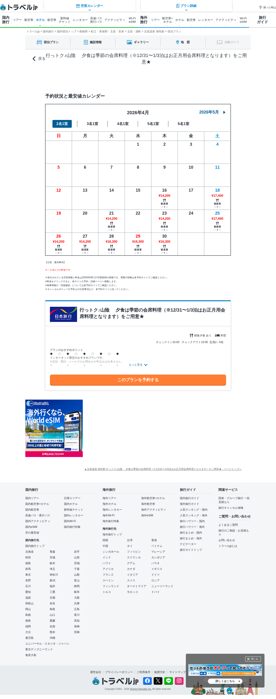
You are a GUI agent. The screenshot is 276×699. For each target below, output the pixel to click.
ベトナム (156, 546)
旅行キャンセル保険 (230, 507)
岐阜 (77, 592)
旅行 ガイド (262, 20)
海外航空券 (148, 504)
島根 (28, 615)
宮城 (52, 557)
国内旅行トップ (35, 546)
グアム (131, 563)
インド (107, 557)
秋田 (28, 557)
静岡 (77, 586)
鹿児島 (29, 637)
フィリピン (134, 551)
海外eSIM (147, 515)
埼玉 (52, 569)
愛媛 (52, 620)
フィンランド (111, 586)
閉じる (254, 659)
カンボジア (158, 557)
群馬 (28, 569)
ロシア (155, 580)
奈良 (52, 603)
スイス (131, 580)
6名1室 (183, 124)
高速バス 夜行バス (96, 20)
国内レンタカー (73, 515)
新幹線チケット (73, 509)
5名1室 (153, 124)
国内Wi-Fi (70, 521)
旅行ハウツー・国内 (192, 521)
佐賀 (52, 626)
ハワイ (107, 563)
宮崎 (77, 632)
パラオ (155, 563)
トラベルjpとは (227, 546)
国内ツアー (32, 498)
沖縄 (52, 637)
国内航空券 (32, 509)
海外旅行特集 (111, 521)
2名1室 (62, 124)
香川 (77, 615)
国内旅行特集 (72, 527)
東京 (28, 574)
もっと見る (136, 364)
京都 (52, 597)
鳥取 (52, 609)
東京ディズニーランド (39, 649)
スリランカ (134, 557)
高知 (77, 620)
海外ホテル (109, 504)
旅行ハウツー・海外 (192, 527)
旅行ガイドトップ (191, 549)
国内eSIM (31, 527)
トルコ (107, 592)
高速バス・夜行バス (37, 515)
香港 (154, 540)
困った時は (267, 7)
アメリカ (108, 569)
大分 (28, 632)
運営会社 (95, 672)
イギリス (156, 569)
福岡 (28, 626)
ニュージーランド (162, 586)
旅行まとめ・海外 (191, 538)
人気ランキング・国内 (193, 509)
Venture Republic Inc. (141, 689)
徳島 (28, 620)
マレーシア (158, 551)
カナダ (131, 569)
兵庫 (77, 603)
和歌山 (29, 603)
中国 (105, 546)
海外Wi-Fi (109, 515)
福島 (28, 563)
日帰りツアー (72, 498)
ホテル (40, 20)
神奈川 (54, 574)
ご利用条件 (143, 672)
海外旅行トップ (112, 534)
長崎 (77, 626)
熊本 (52, 632)
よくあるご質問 (228, 524)
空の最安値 (32, 532)
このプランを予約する (138, 380)
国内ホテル (71, 504)
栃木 (52, 563)
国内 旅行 (5, 20)
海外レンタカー (112, 509)
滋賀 (28, 597)
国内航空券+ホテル (37, 504)
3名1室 (92, 124)
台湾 (129, 540)
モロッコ (132, 592)
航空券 (28, 20)
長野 (28, 580)
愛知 (28, 592)
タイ (129, 546)
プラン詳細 (186, 78)
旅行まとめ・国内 (191, 532)
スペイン (108, 580)
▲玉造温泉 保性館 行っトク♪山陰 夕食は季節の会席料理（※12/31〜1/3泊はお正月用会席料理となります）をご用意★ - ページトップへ (163, 469)
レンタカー (80, 20)
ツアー (17, 20)
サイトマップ (177, 672)
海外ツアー (109, 498)
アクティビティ (114, 20)
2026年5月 (212, 112)
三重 (52, 592)
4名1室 (123, 124)
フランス (108, 574)
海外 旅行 (143, 20)
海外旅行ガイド (189, 504)
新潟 (52, 580)
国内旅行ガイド (189, 498)
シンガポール (111, 551)
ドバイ (155, 592)
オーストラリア (136, 586)
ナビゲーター (188, 544)
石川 (28, 586)
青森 (52, 551)
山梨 (77, 574)
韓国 (105, 540)
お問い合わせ (226, 540)
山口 (52, 615)
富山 (77, 580)
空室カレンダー (89, 78)
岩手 (77, 551)
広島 (77, 609)
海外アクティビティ (153, 509)
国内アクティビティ (37, 521)
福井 (52, 586)
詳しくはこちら (225, 681)
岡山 (28, 609)
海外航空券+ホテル (153, 498)
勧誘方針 (159, 672)
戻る (39, 58)
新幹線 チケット (65, 20)
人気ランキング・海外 (193, 515)
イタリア (132, 574)
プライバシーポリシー (119, 672)
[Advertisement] (128, 428)
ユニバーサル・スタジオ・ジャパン (47, 643)
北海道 (29, 551)
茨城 (77, 563)
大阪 (77, 597)
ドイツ (155, 574)
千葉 (77, 569)
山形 (77, 557)
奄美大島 (30, 655)
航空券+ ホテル (167, 20)
